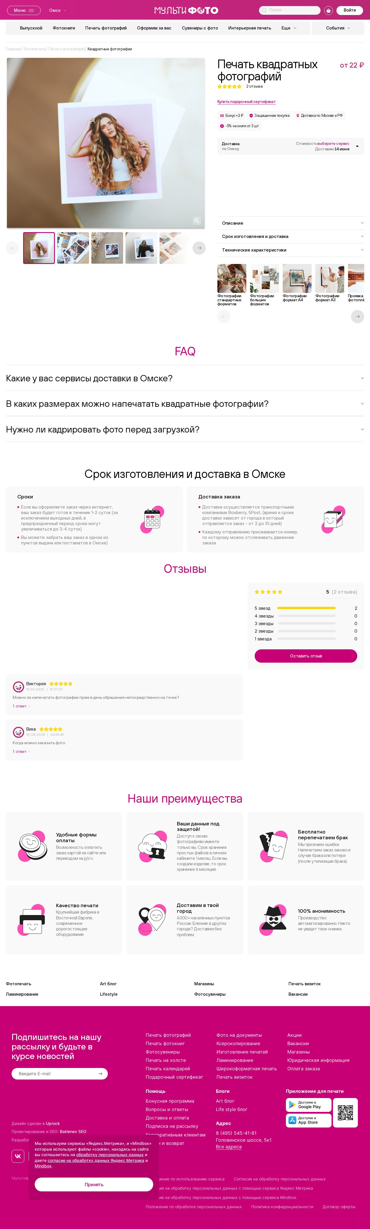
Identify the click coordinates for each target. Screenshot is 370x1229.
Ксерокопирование (238, 1043)
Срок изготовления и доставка (293, 236)
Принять (94, 1184)
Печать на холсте (166, 1060)
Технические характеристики (293, 249)
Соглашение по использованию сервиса (185, 1178)
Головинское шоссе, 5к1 (243, 1140)
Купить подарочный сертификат (246, 101)
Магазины (204, 983)
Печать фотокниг (165, 1043)
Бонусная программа (170, 1101)
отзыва (254, 86)
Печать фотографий (106, 27)
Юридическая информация (318, 1060)
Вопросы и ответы (167, 1109)
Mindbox (43, 1165)
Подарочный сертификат (174, 1077)
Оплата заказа (303, 1068)
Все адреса (229, 1146)
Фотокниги (64, 27)
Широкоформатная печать (247, 1068)
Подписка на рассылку (172, 1126)
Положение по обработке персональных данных (194, 1206)
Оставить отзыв (306, 655)
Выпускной (31, 27)
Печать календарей (168, 1068)
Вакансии (298, 994)
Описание (293, 223)
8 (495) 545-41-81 (236, 1133)
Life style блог (231, 1109)
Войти (350, 10)
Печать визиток (304, 983)
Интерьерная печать (249, 27)
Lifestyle (109, 994)
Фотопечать (18, 983)
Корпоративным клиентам (176, 1135)
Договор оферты (339, 1206)
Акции (294, 1035)
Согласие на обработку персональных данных (280, 1178)
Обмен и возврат (165, 1143)
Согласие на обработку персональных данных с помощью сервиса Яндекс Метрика (229, 1188)
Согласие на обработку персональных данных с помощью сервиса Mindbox (221, 1197)
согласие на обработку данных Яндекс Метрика (96, 1160)
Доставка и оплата (167, 1118)
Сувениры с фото (200, 27)
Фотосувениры (209, 994)
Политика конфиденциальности (282, 1206)
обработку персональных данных (110, 1154)
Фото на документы (239, 1035)
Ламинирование (22, 994)
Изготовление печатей (242, 1052)
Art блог (108, 983)
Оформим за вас (154, 27)
